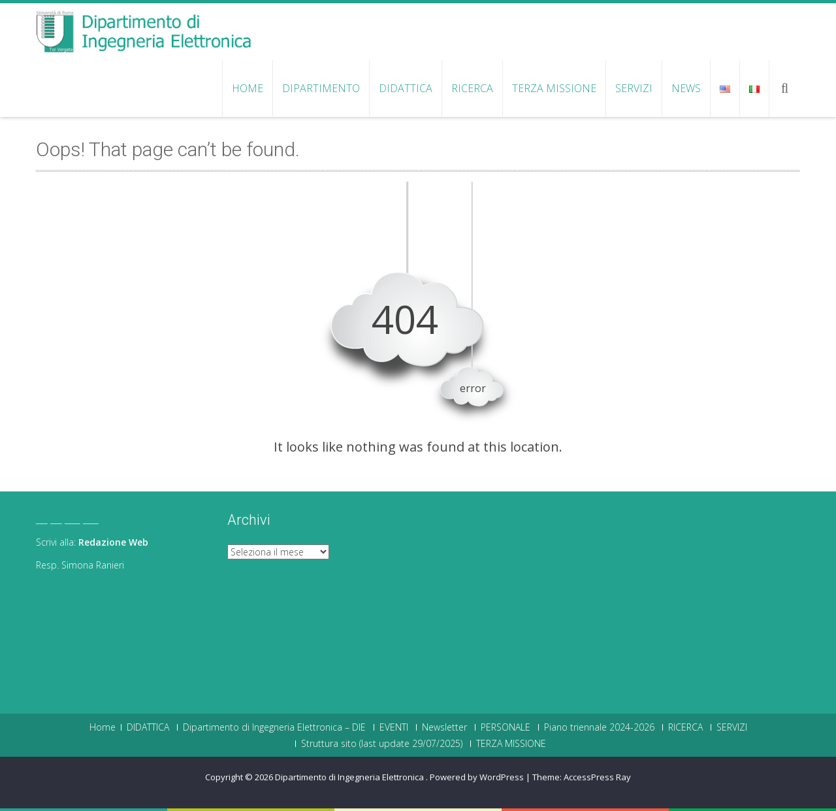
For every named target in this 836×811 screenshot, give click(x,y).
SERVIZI (633, 88)
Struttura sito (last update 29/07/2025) (381, 743)
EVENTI (393, 727)
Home (247, 88)
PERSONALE (505, 727)
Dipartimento (321, 88)
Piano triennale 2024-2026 (599, 727)
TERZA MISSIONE (554, 88)
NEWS (686, 88)
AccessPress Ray (597, 777)
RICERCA (472, 88)
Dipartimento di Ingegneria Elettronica (350, 777)
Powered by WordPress (477, 777)
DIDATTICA (405, 88)
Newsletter (444, 727)
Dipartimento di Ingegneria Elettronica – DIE (274, 727)
